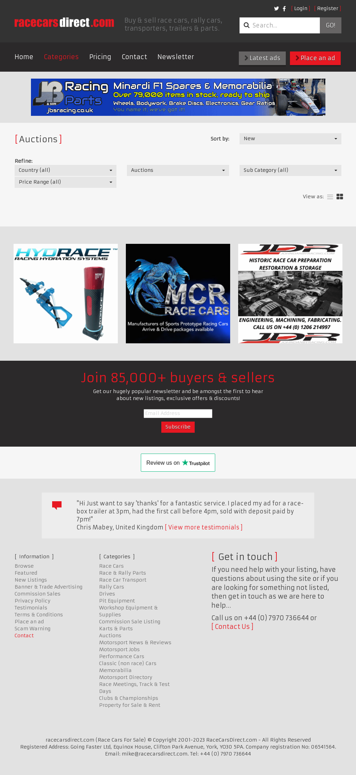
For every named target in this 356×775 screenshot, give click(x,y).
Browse (24, 566)
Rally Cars (111, 587)
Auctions (110, 635)
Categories (61, 57)
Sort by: (220, 139)
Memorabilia (115, 670)
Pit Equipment (117, 601)
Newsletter (175, 57)
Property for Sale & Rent (129, 705)
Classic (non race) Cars (127, 663)
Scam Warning (32, 628)
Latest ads (262, 58)
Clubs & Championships (128, 698)
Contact (134, 57)
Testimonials (31, 608)
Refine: (23, 161)
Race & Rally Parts (122, 573)
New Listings (31, 580)
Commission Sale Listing (129, 621)
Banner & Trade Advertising (48, 587)
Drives (107, 594)
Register (327, 8)
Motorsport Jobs (119, 649)
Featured (26, 573)
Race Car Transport (122, 580)
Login (300, 8)
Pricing (100, 57)
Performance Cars (121, 656)
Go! (330, 25)
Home (24, 57)
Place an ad (315, 58)
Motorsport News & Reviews (135, 642)
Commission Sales (37, 594)
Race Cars (111, 566)
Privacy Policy (32, 601)
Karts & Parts (116, 628)
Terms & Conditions (39, 615)
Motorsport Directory (125, 677)
